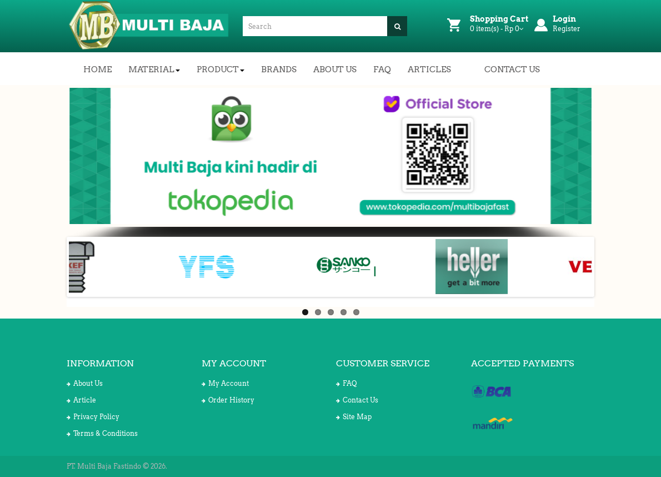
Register (566, 28)
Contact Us (357, 400)
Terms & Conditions (102, 433)
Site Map (354, 417)
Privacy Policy (93, 417)
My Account (225, 383)
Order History (228, 400)
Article (81, 400)
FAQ (346, 383)
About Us (85, 383)
